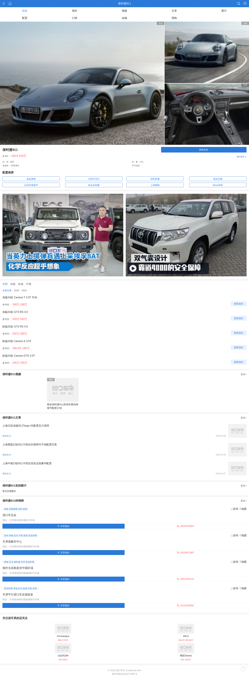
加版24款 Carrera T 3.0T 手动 (19, 297)
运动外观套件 (31, 185)
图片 (224, 10)
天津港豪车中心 (12, 541)
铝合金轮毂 (94, 185)
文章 (174, 10)
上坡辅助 (155, 185)
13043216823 (185, 526)
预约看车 (242, 156)
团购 (174, 18)
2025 (16, 290)
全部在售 (7, 290)
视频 (124, 10)
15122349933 (185, 605)
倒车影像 (155, 179)
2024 (24, 290)
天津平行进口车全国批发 (17, 594)
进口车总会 (9, 515)
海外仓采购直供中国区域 (17, 568)
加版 (13, 284)
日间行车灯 (94, 179)
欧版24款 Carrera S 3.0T (16, 341)
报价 (74, 10)
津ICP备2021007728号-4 (124, 674)
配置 (24, 18)
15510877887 (185, 552)
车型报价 (63, 526)
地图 (244, 508)
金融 (124, 18)
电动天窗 (217, 179)
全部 (5, 284)
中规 (28, 284)
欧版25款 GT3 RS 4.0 (15, 326)
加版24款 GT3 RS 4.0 (15, 312)
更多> (244, 374)
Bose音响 (218, 185)
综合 (24, 10)
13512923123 (185, 579)
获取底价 (203, 149)
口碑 (74, 18)
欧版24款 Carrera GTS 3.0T (18, 355)
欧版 (20, 284)
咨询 (235, 508)
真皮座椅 (31, 179)
